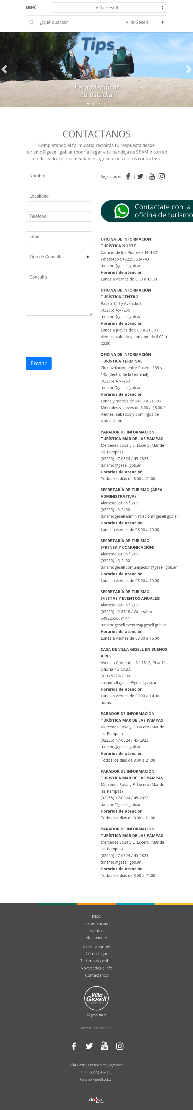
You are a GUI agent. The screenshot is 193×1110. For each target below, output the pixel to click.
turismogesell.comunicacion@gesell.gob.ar (139, 567)
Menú (31, 7)
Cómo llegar (96, 953)
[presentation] (68, 336)
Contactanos (96, 133)
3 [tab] (99, 104)
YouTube (104, 1046)
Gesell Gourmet (97, 946)
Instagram (119, 1046)
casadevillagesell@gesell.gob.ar (128, 682)
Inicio (96, 916)
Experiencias (96, 923)
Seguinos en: (112, 176)
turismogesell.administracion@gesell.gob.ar (139, 516)
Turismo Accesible (96, 960)
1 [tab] (88, 104)
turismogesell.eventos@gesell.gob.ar (133, 624)
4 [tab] (105, 104)
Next (189, 69)
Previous (4, 69)
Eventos (97, 930)
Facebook (73, 1046)
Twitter (89, 1046)
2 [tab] (93, 104)
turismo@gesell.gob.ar (121, 265)
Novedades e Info (96, 968)
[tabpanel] (96, 69)
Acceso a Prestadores (96, 1027)
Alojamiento (96, 937)
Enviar (39, 363)
